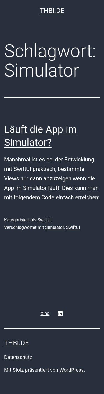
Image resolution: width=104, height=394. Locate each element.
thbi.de (52, 10)
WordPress (71, 370)
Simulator (54, 227)
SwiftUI (44, 219)
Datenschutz (18, 357)
